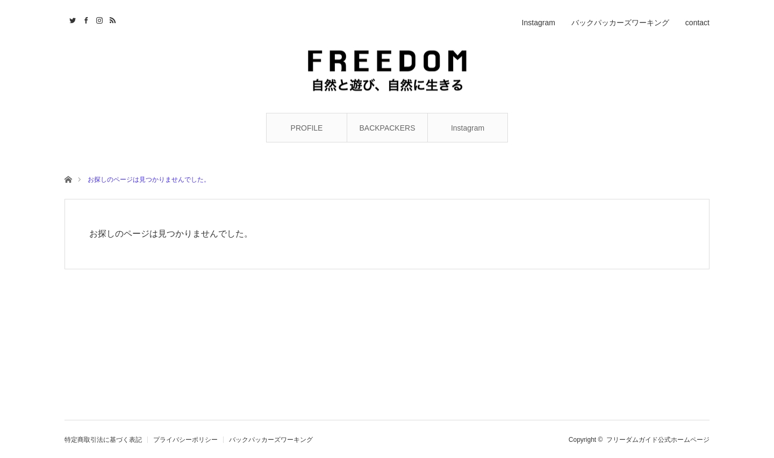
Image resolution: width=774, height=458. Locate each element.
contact (697, 22)
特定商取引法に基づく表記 (103, 439)
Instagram (467, 128)
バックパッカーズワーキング (620, 22)
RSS (111, 19)
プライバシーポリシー (185, 439)
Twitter (71, 19)
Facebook (84, 19)
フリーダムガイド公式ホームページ (658, 439)
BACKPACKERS (387, 128)
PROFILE (307, 128)
